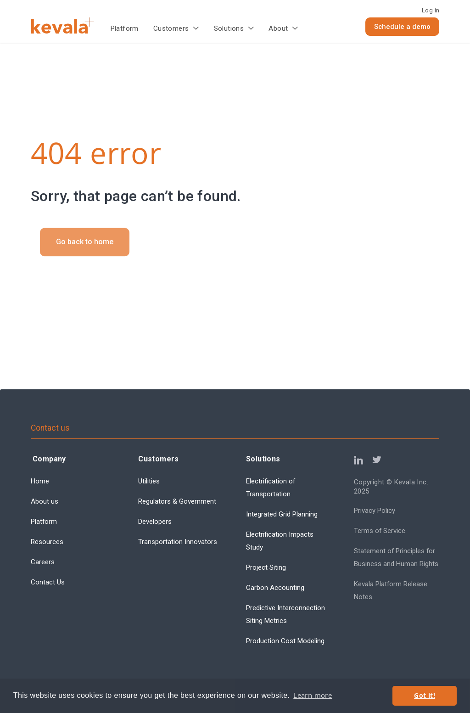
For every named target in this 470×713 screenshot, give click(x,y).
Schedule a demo (402, 26)
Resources (47, 542)
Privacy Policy (374, 510)
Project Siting (266, 567)
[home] (70, 25)
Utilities (149, 481)
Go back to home (84, 251)
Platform (124, 28)
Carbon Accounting (275, 588)
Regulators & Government (177, 501)
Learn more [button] (312, 695)
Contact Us (48, 582)
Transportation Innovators (177, 542)
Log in (430, 10)
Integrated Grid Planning (282, 514)
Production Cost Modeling (285, 641)
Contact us (50, 427)
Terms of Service (379, 531)
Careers (43, 562)
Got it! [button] (424, 695)
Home (40, 481)
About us (44, 501)
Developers (155, 521)
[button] (176, 29)
